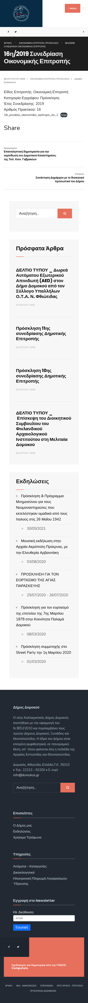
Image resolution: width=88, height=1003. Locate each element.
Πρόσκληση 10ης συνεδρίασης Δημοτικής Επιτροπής (41, 375)
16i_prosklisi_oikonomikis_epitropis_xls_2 (31, 115)
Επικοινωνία (46, 985)
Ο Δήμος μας (22, 825)
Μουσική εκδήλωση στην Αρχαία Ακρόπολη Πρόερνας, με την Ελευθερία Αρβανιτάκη (42, 546)
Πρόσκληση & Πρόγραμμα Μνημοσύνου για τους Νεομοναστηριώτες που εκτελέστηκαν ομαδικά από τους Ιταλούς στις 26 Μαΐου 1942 (41, 507)
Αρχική (8, 43)
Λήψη (64, 115)
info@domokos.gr (26, 775)
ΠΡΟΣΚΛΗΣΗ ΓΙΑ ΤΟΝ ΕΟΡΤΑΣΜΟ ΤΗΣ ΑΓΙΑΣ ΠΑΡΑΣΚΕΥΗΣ (37, 580)
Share (12, 128)
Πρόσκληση (51, 43)
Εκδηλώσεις (22, 831)
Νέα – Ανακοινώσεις (26, 985)
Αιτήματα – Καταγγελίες (30, 866)
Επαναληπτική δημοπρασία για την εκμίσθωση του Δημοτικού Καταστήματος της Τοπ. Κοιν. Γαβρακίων (30, 154)
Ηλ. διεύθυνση (23, 912)
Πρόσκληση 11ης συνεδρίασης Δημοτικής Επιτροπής (41, 333)
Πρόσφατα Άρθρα (39, 248)
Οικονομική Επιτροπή (31, 43)
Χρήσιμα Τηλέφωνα (27, 837)
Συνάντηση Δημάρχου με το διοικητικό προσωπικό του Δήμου (60, 177)
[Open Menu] (84, 8)
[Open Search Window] (81, 32)
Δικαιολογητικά (24, 872)
